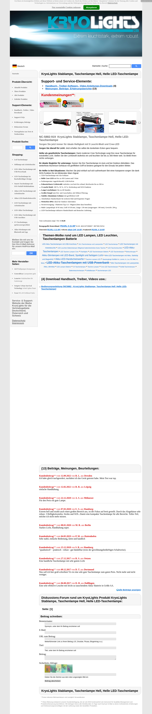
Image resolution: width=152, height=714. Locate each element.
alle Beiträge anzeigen (130, 590)
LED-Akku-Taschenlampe (23, 210)
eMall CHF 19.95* (75, 230)
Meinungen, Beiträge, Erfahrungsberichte (68, 88)
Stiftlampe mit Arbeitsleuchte (24, 164)
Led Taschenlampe (21, 160)
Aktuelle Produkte (20, 88)
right (139, 122)
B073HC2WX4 (99, 226)
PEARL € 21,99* (68, 226)
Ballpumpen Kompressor (24, 269)
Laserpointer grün (25, 274)
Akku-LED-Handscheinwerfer (25, 198)
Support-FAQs (19, 117)
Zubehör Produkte (20, 99)
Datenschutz (112, 3)
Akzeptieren (91, 7)
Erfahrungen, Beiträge (22, 122)
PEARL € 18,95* (98, 230)
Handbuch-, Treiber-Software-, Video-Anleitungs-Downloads (79, 86)
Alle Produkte (19, 95)
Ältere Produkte (20, 91)
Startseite (96, 66)
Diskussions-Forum (21, 127)
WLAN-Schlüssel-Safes (24, 293)
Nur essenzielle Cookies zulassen (66, 7)
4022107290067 (87, 226)
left (41, 122)
